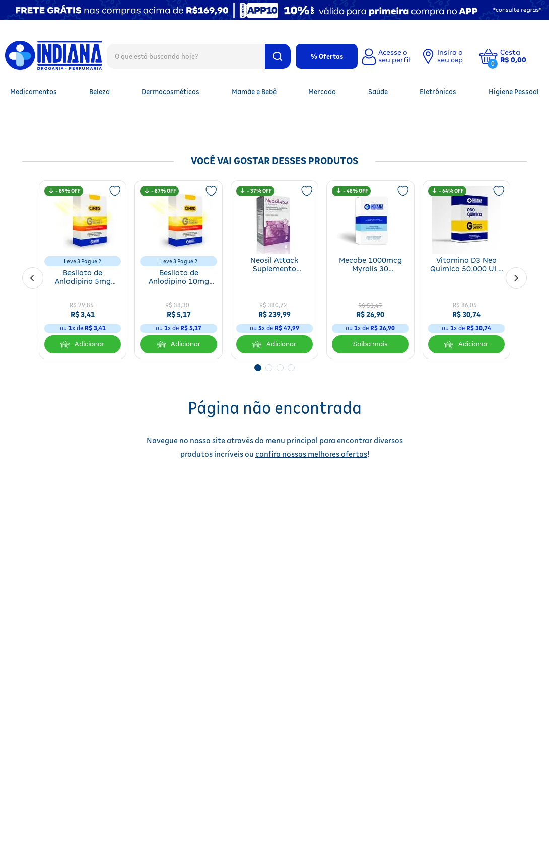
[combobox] (199, 56)
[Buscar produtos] (278, 56)
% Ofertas (327, 56)
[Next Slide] (516, 278)
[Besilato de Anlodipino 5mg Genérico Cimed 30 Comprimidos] (82, 269)
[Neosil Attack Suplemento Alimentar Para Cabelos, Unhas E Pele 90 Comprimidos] (274, 269)
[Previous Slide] (32, 278)
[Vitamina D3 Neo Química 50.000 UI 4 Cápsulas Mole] (466, 269)
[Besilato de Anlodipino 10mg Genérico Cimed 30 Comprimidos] (178, 269)
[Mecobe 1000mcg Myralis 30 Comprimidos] (370, 269)
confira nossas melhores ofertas (311, 454)
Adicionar (82, 344)
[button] (520, 56)
